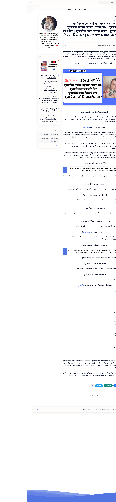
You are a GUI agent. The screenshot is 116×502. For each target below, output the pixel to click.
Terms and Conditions (97, 451)
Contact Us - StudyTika (85, 451)
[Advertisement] (68, 391)
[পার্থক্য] (22, 87)
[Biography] (17, 141)
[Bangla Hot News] (17, 134)
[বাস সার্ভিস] (48, 9)
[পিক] (62, 9)
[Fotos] (53, 9)
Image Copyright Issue (57, 451)
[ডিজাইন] (69, 9)
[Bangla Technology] (27, 138)
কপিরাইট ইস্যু (67, 451)
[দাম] (66, 9)
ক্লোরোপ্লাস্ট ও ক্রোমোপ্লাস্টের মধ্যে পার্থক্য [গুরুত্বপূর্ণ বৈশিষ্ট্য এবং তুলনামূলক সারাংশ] (22, 91)
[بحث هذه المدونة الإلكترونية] (84, 2)
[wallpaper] (41, 9)
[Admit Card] (27, 134)
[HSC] (21, 73)
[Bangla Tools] (17, 138)
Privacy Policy (75, 451)
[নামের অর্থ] (96, 423)
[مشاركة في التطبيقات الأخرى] (65, 427)
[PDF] (58, 9)
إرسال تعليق (67, 437)
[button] (3, 2)
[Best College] (27, 141)
